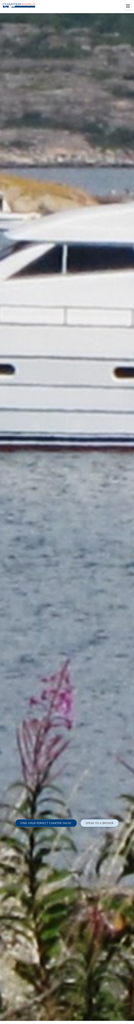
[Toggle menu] (128, 6)
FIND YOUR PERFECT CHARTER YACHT (46, 823)
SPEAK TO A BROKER (99, 823)
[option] (67, 512)
